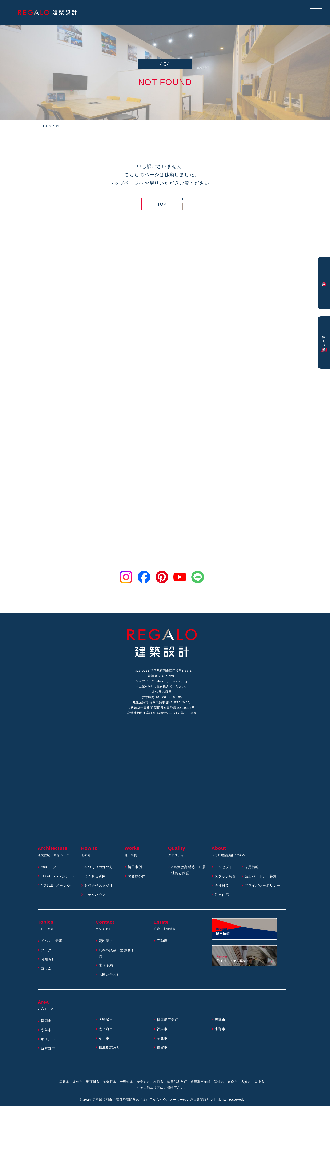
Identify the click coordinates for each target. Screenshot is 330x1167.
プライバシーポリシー (262, 885)
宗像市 (162, 1038)
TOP (161, 204)
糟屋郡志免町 (109, 1047)
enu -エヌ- (49, 867)
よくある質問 (95, 876)
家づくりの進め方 (98, 867)
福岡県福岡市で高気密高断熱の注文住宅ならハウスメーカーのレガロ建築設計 (151, 1099)
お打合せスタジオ (98, 885)
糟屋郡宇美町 (167, 1020)
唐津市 (220, 1020)
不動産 (162, 941)
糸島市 (46, 1030)
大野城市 (106, 1020)
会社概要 (222, 885)
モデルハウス (95, 895)
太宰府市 (106, 1029)
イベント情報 (51, 941)
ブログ (46, 950)
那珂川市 (48, 1039)
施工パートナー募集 (261, 876)
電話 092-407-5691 (162, 676)
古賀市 (162, 1047)
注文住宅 (222, 895)
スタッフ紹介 (225, 876)
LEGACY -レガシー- (57, 876)
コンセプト (224, 867)
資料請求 (106, 941)
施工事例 (135, 867)
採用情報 (252, 867)
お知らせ (48, 959)
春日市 (104, 1038)
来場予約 (106, 965)
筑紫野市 (48, 1048)
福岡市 (46, 1021)
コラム (46, 968)
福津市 (162, 1029)
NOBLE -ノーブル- (56, 885)
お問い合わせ (109, 974)
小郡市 (220, 1029)
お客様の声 (137, 876)
